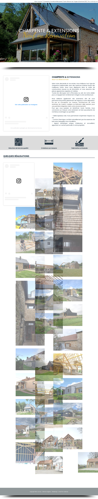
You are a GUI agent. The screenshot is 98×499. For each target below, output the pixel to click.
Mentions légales (46, 491)
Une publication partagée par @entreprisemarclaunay (26, 128)
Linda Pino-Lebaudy (63, 491)
